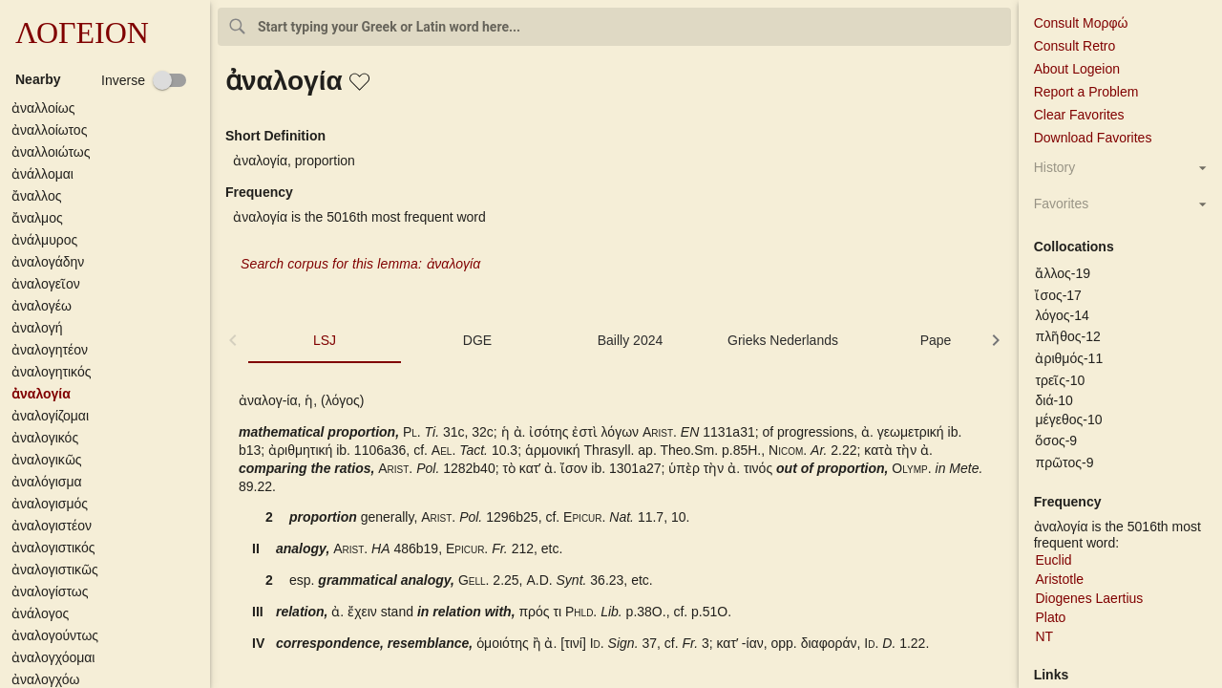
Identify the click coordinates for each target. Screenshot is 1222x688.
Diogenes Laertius (1089, 598)
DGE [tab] (477, 340)
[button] (109, 107)
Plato (1050, 617)
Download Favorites (1093, 137)
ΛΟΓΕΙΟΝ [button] (82, 32)
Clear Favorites (1079, 114)
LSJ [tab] (324, 340)
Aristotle (1059, 579)
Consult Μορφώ (1081, 23)
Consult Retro (1075, 46)
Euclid (1053, 560)
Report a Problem (1086, 91)
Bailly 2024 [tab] (631, 340)
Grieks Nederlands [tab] (782, 340)
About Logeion (1077, 68)
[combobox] (614, 27)
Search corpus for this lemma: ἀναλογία (360, 263)
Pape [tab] (936, 340)
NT (1044, 636)
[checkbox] (144, 80)
